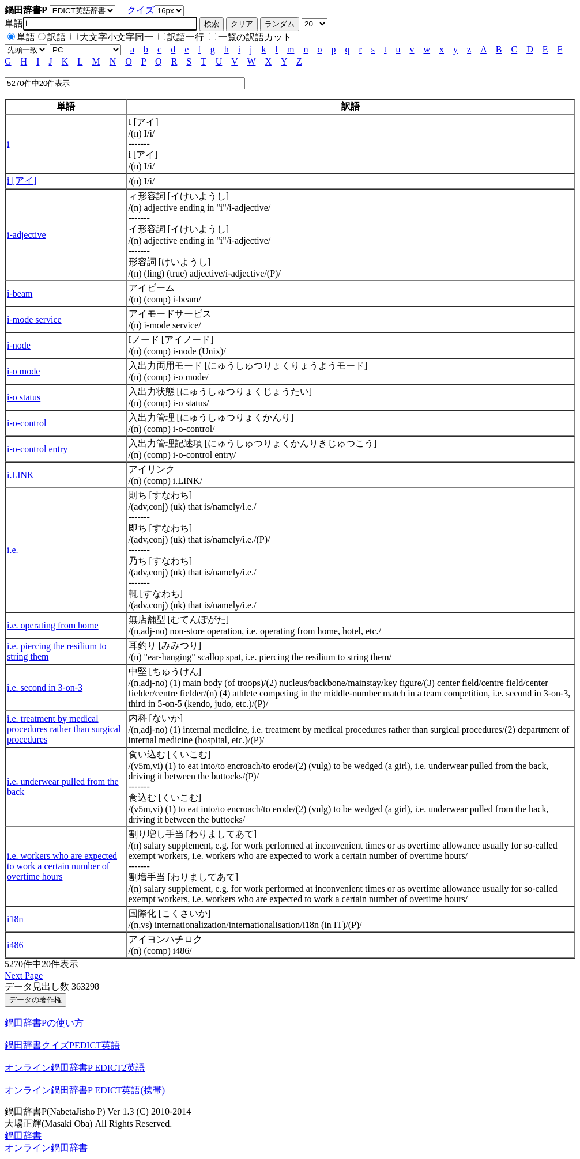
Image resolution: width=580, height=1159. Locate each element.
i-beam (19, 293)
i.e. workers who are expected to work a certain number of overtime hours (62, 866)
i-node (19, 345)
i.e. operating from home (53, 625)
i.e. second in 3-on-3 (44, 687)
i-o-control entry (37, 449)
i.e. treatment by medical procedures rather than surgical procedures (63, 729)
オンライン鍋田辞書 (46, 1148)
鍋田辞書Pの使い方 (44, 1023)
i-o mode (23, 371)
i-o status (23, 397)
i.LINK (20, 475)
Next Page (24, 975)
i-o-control (26, 423)
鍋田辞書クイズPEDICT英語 (62, 1045)
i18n (15, 919)
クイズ (141, 10)
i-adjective (26, 235)
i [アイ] (21, 180)
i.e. (12, 550)
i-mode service (34, 319)
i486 (15, 945)
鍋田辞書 (23, 1136)
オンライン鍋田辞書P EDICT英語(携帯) (85, 1090)
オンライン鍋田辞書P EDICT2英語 (75, 1068)
